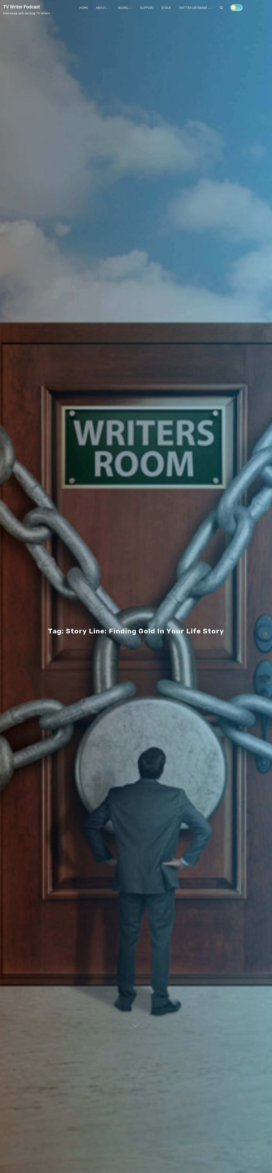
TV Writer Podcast (21, 7)
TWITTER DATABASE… (194, 8)
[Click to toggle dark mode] (236, 8)
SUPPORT (147, 8)
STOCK (166, 8)
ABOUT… (102, 8)
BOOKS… (124, 8)
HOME (83, 8)
